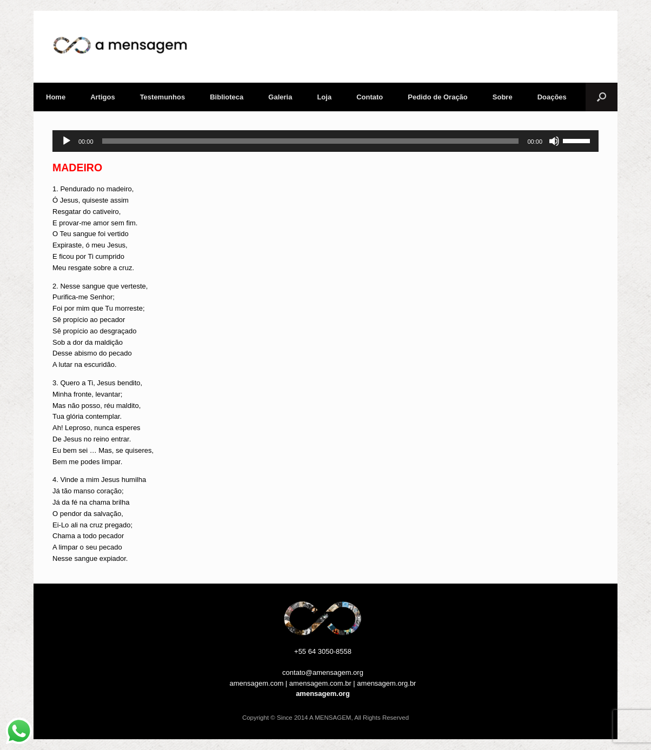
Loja (324, 97)
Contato (369, 97)
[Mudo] (554, 141)
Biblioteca (226, 97)
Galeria (280, 97)
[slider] (310, 141)
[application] (325, 141)
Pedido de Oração (438, 97)
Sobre (503, 97)
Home (55, 97)
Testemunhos (162, 97)
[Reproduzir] (66, 141)
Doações (552, 97)
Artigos (102, 97)
